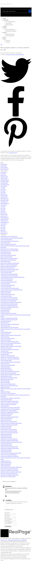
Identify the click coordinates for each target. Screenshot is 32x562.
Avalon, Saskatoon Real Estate (8, 244)
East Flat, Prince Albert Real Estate (9, 304)
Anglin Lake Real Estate (6, 239)
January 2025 (4, 197)
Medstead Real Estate (6, 376)
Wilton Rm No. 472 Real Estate (8, 476)
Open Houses (4, 167)
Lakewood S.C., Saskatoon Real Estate (10, 359)
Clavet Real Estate (5, 283)
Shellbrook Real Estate (6, 437)
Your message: (8, 522)
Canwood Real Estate (6, 272)
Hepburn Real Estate (6, 340)
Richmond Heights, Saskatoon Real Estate (11, 423)
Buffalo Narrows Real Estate (7, 271)
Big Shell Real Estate (6, 252)
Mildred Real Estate (5, 392)
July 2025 (3, 187)
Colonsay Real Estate (6, 286)
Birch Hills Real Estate (6, 253)
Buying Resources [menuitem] (10, 29)
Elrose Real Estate (5, 311)
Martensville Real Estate (6, 370)
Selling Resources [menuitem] (10, 34)
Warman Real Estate (6, 464)
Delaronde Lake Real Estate (7, 294)
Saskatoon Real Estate (6, 434)
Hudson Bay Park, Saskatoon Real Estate (11, 343)
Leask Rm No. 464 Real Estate (8, 365)
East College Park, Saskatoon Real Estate (11, 302)
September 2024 (5, 203)
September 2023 (5, 222)
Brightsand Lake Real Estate (7, 268)
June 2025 (3, 189)
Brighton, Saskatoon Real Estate (9, 266)
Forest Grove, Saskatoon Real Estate (10, 324)
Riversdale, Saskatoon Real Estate (9, 424)
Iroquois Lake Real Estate (7, 344)
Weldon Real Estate (5, 465)
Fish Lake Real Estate (6, 321)
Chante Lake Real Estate (7, 278)
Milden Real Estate (5, 387)
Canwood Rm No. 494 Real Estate (9, 274)
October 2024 (4, 202)
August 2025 (4, 186)
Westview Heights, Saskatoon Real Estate (11, 472)
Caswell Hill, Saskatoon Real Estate (9, 275)
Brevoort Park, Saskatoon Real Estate (10, 263)
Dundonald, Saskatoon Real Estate (9, 299)
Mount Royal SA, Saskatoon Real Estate (10, 398)
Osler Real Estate (5, 406)
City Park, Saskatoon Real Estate (9, 282)
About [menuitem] (4, 38)
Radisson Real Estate (6, 420)
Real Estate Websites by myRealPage (17, 540)
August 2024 (4, 205)
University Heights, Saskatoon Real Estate (11, 453)
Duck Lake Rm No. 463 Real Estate (9, 297)
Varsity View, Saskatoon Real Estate (9, 456)
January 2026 (4, 178)
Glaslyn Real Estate (5, 326)
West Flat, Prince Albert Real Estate (9, 468)
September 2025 (5, 184)
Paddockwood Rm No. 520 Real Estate (10, 409)
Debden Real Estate (6, 293)
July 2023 (3, 225)
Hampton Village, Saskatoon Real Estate (11, 335)
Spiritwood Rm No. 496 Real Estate (9, 446)
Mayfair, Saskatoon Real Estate (8, 373)
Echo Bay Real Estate (6, 308)
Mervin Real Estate (5, 382)
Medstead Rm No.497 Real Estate (9, 377)
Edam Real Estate (5, 310)
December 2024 (5, 198)
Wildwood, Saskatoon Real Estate (9, 473)
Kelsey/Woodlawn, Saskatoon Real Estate (11, 346)
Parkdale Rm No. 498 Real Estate (9, 410)
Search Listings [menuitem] (9, 24)
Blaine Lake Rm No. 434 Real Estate (9, 258)
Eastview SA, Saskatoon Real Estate (9, 307)
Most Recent (4, 172)
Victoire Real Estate (5, 461)
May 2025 (3, 191)
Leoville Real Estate (5, 366)
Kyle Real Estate (4, 351)
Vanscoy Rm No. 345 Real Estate (9, 454)
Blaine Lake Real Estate (6, 257)
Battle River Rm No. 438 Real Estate (9, 249)
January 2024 (4, 216)
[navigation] (16, 30)
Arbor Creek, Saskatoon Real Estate (9, 241)
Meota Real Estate (5, 381)
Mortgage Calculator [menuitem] (11, 31)
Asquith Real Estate (5, 242)
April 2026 (3, 173)
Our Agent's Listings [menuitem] (10, 21)
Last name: (7, 516)
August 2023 (4, 224)
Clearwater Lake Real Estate (8, 285)
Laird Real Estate (5, 354)
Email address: (8, 519)
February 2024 (4, 214)
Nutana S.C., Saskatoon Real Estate (9, 403)
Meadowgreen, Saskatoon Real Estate (10, 374)
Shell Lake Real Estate (6, 435)
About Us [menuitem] (8, 40)
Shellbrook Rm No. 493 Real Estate (9, 439)
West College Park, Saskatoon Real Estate (11, 467)
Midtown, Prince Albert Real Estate (9, 385)
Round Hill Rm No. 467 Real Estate (9, 431)
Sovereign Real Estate (6, 443)
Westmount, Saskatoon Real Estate (9, 470)
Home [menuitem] (4, 18)
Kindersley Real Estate (6, 348)
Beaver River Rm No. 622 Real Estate (10, 250)
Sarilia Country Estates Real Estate (9, 432)
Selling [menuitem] (5, 32)
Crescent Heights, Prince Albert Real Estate (11, 289)
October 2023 (4, 220)
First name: (7, 512)
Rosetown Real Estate (6, 426)
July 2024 (3, 206)
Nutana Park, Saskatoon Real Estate (9, 401)
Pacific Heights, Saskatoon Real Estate (10, 407)
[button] (17, 496)
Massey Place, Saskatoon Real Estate (10, 371)
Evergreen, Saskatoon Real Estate (9, 318)
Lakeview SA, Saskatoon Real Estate (9, 357)
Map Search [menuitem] (9, 23)
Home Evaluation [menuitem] (10, 35)
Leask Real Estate (5, 363)
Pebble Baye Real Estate (7, 413)
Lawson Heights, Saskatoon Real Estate (10, 362)
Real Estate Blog (5, 169)
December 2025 (5, 180)
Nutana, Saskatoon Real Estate (8, 404)
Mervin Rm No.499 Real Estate (8, 384)
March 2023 (3, 231)
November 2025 (5, 181)
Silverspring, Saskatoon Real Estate (9, 440)
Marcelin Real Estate (6, 368)
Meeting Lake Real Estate (7, 379)
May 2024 (3, 209)
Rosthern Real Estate (6, 428)
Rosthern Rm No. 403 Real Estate (9, 429)
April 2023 (3, 230)
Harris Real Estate (5, 337)
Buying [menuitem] (5, 28)
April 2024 (3, 211)
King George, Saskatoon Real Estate (10, 349)
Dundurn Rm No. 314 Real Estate (8, 300)
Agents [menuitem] (5, 26)
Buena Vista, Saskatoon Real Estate (9, 269)
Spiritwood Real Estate (6, 445)
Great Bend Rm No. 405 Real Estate (9, 327)
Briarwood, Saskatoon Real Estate (9, 264)
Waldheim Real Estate (6, 462)
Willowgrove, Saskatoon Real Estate (9, 475)
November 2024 (5, 200)
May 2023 (3, 228)
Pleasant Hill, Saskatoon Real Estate (9, 417)
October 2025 (4, 183)
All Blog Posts (4, 164)
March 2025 (3, 194)
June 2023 (3, 227)
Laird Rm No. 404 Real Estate (8, 355)
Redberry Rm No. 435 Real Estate (9, 421)
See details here (13, 152)
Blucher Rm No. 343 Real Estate (8, 260)
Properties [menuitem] (5, 20)
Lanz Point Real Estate (6, 360)
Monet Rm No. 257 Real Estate (8, 393)
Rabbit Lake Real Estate (6, 418)
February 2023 (4, 233)
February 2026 (4, 176)
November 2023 (5, 219)
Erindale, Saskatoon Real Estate (8, 313)
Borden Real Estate (5, 261)
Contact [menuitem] (8, 42)
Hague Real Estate (5, 333)
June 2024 (3, 208)
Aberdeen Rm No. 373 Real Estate (9, 236)
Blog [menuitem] (4, 37)
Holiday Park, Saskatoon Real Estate (9, 341)
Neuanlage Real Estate (6, 399)
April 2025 (3, 192)
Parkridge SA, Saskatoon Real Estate (10, 412)
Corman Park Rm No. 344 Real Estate (15, 54)
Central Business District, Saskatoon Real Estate (12, 277)
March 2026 (3, 175)
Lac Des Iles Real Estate (6, 352)
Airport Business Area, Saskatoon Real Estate (12, 238)
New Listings (4, 165)
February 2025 (4, 195)
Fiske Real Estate (5, 322)
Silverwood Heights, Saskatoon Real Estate (11, 442)
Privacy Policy (4, 540)
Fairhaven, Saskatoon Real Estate (9, 319)
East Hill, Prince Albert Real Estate (9, 305)
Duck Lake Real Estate (6, 296)
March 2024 (3, 213)
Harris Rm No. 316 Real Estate (8, 338)
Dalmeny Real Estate (6, 291)
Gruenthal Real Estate (6, 332)
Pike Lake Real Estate (6, 415)
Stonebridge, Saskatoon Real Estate (10, 448)
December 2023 (5, 217)
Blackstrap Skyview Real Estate (8, 255)
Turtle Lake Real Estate (6, 450)
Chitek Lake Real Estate (6, 280)
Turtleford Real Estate (6, 451)
